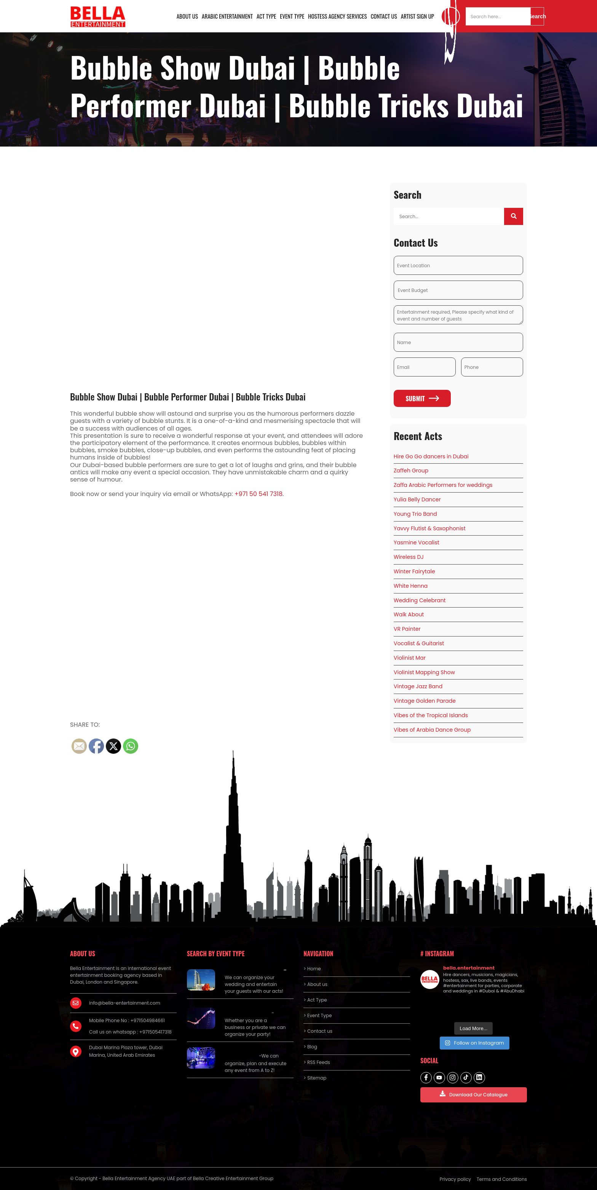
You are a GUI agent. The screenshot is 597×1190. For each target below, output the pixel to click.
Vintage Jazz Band (418, 686)
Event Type (292, 16)
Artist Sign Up (417, 16)
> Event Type (317, 1015)
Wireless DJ (409, 557)
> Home (312, 968)
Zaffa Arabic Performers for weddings (443, 485)
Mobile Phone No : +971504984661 (127, 1020)
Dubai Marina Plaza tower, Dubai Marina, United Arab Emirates (126, 1051)
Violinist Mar (410, 658)
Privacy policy (455, 1179)
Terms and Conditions (502, 1179)
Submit (422, 398)
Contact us (384, 16)
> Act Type (315, 1000)
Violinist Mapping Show (424, 672)
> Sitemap (314, 1078)
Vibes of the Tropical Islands (431, 715)
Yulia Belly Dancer (417, 499)
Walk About (409, 614)
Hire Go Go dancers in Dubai (431, 456)
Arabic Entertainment (227, 16)
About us (187, 16)
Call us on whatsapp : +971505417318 (130, 1032)
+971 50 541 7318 (259, 494)
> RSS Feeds (316, 1062)
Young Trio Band (415, 514)
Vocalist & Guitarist (419, 643)
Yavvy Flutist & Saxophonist (430, 528)
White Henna (411, 586)
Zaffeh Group (411, 470)
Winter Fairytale (414, 571)
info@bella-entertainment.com (124, 1003)
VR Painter (407, 629)
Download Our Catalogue (474, 1094)
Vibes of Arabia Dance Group (432, 730)
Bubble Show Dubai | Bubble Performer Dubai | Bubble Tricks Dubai (188, 396)
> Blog (310, 1046)
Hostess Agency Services (337, 16)
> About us (315, 984)
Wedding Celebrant (420, 600)
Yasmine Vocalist (416, 542)
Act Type (266, 16)
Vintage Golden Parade (425, 701)
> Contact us (317, 1031)
